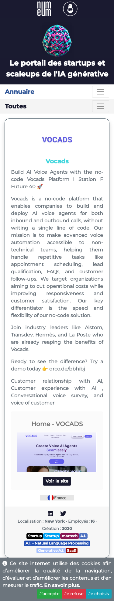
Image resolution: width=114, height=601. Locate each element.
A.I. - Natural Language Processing (57, 543)
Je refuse (73, 593)
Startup (35, 536)
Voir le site (57, 481)
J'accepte (49, 593)
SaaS (71, 550)
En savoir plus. (62, 585)
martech (70, 536)
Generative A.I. (51, 550)
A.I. (83, 536)
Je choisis (98, 593)
